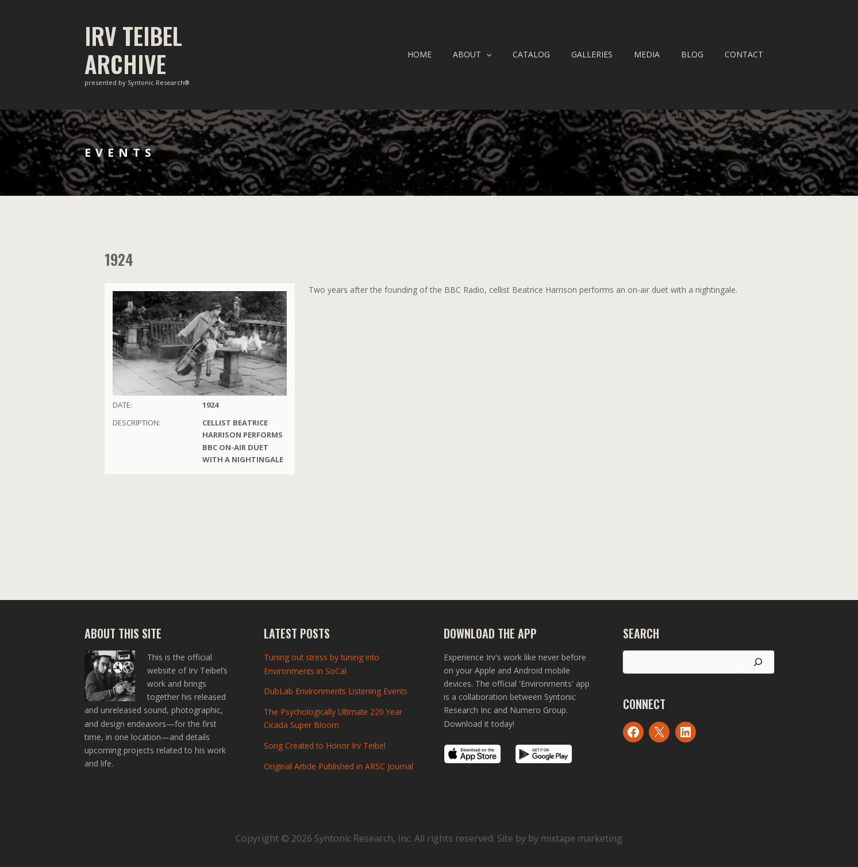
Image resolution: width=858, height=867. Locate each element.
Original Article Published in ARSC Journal (339, 764)
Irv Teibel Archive (133, 49)
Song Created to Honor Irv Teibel (325, 744)
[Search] (758, 662)
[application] (514, 55)
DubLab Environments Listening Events (336, 690)
